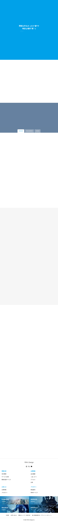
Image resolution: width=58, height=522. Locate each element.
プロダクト (5, 492)
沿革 (32, 482)
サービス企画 (5, 476)
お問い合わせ (14, 515)
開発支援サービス (6, 479)
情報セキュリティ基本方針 (24, 515)
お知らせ (4, 487)
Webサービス (34, 492)
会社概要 (33, 474)
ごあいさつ (33, 476)
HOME (7, 515)
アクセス (33, 479)
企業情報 (33, 471)
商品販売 (33, 489)
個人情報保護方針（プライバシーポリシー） (42, 515)
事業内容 (4, 471)
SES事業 (4, 474)
